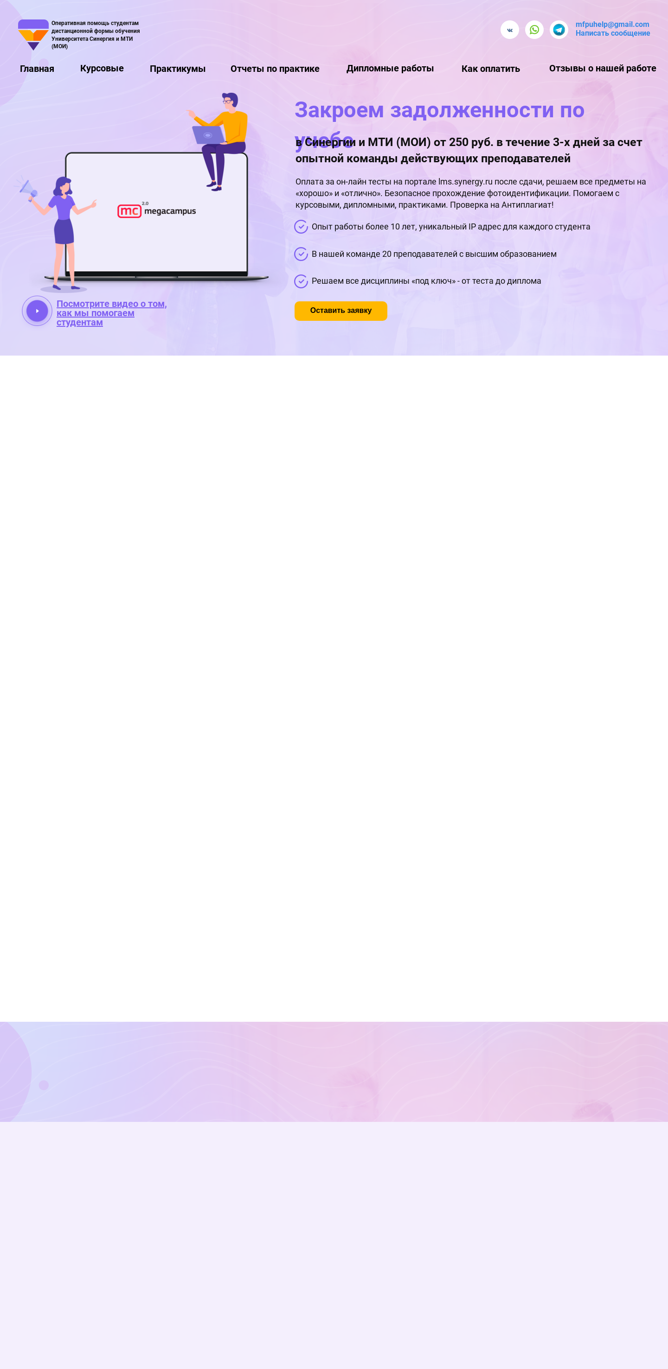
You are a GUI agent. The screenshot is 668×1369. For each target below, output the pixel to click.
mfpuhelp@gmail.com (612, 24)
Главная (37, 68)
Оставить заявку (341, 310)
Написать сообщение (613, 33)
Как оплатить (491, 68)
